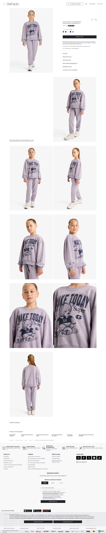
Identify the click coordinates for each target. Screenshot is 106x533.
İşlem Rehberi (31, 464)
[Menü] (4, 4)
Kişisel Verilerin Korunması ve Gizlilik (38, 469)
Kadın (44, 482)
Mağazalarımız (56, 456)
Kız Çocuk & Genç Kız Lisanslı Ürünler (86, 435)
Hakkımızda (7, 458)
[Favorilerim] (92, 4)
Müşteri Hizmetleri (57, 460)
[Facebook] (83, 458)
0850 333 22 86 (56, 462)
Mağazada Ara (67, 56)
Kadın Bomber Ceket (91, 528)
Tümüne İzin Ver (68, 521)
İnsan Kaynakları (8, 460)
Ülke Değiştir (82, 462)
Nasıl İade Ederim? (33, 460)
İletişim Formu (56, 458)
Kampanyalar (31, 467)
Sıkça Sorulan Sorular (34, 456)
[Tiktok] (99, 458)
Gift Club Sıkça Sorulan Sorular (36, 462)
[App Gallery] (47, 511)
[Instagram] (94, 458)
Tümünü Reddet (38, 521)
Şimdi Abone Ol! (53, 501)
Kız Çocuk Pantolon (70, 435)
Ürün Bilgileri (67, 60)
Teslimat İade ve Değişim (70, 70)
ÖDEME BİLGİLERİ (67, 66)
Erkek (53, 483)
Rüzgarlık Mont (24, 528)
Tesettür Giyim (40, 528)
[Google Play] (37, 511)
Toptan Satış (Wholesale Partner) (13, 464)
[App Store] (28, 511)
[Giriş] (86, 4)
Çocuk (61, 483)
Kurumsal (6, 456)
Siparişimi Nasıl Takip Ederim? (36, 458)
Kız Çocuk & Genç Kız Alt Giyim (42, 435)
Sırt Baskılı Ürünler (12, 435)
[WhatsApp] (78, 458)
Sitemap (6, 469)
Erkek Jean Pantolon (9, 528)
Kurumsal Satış (8, 462)
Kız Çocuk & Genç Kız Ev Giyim (27, 435)
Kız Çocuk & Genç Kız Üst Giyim (57, 435)
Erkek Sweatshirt (74, 528)
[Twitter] (89, 458)
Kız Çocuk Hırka (57, 528)
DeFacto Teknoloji (8, 467)
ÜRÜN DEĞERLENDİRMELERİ (70, 63)
